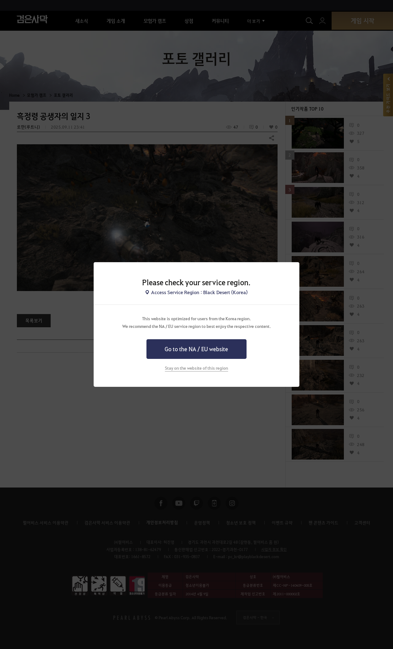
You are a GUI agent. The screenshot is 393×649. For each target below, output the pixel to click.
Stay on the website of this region (196, 368)
